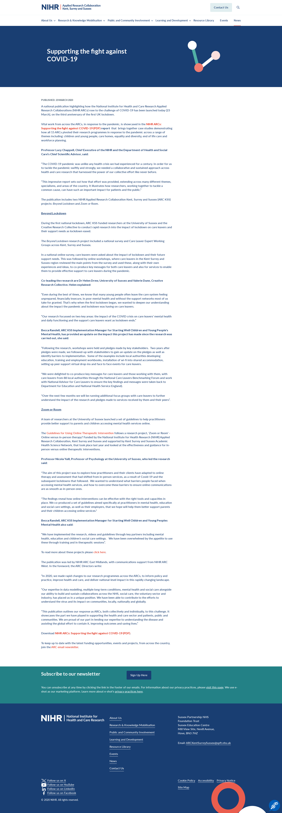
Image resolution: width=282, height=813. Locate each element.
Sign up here (138, 675)
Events (224, 20)
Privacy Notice (226, 780)
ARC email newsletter (64, 647)
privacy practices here (129, 691)
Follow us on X (56, 780)
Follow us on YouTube (60, 784)
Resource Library (204, 20)
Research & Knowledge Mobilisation (80, 20)
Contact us (221, 7)
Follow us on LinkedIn (61, 789)
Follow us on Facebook (61, 793)
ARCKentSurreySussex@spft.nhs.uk (208, 743)
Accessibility (206, 780)
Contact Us (117, 768)
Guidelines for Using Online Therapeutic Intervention (80, 433)
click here (100, 552)
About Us (46, 20)
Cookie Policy (186, 780)
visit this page (214, 687)
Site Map (183, 787)
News (237, 20)
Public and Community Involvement (129, 20)
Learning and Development (172, 20)
